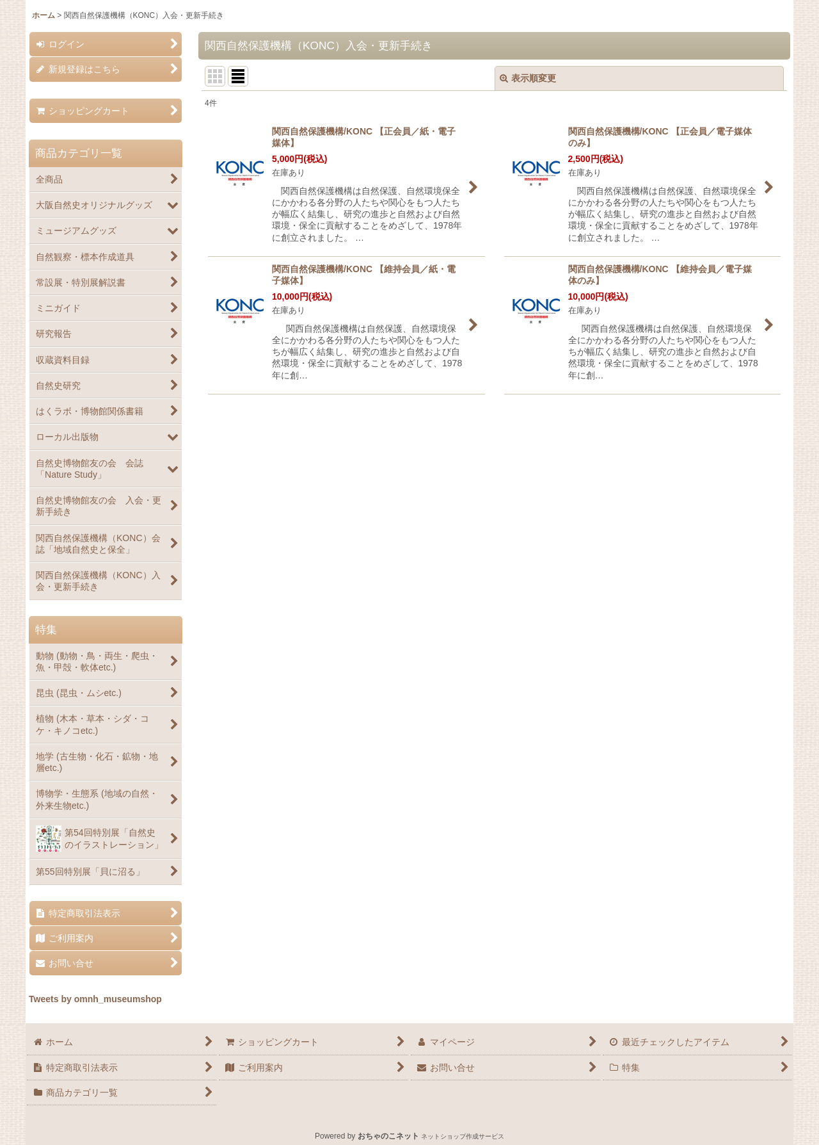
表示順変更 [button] (528, 78)
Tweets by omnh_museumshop (95, 999)
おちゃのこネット (388, 1136)
